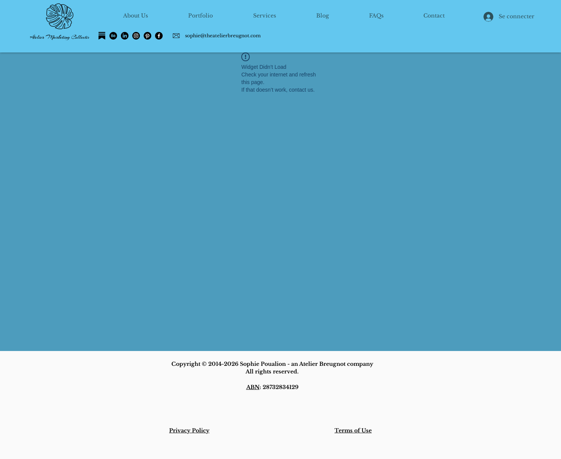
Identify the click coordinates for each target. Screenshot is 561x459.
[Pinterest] (147, 36)
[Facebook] (159, 36)
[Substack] (102, 36)
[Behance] (113, 36)
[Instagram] (136, 36)
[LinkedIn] (124, 36)
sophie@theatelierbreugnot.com (223, 35)
